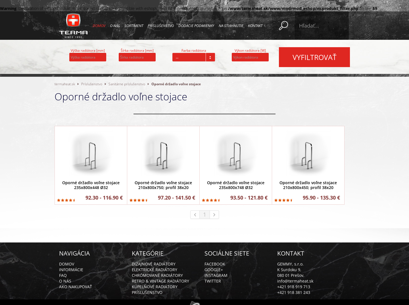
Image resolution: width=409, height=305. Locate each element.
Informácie (71, 269)
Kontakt (255, 25)
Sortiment (133, 25)
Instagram (216, 275)
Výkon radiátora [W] (250, 50)
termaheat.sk (65, 84)
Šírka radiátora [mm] (137, 50)
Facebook (214, 264)
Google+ (213, 269)
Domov (99, 25)
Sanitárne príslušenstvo (126, 84)
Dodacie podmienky (196, 25)
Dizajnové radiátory (154, 264)
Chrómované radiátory (157, 275)
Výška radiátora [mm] (88, 50)
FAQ (63, 275)
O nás (115, 25)
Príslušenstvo (161, 25)
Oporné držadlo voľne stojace (176, 84)
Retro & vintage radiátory (160, 281)
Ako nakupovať (75, 286)
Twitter (212, 281)
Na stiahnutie (231, 25)
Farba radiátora (193, 50)
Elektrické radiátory (154, 269)
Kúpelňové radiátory (155, 286)
